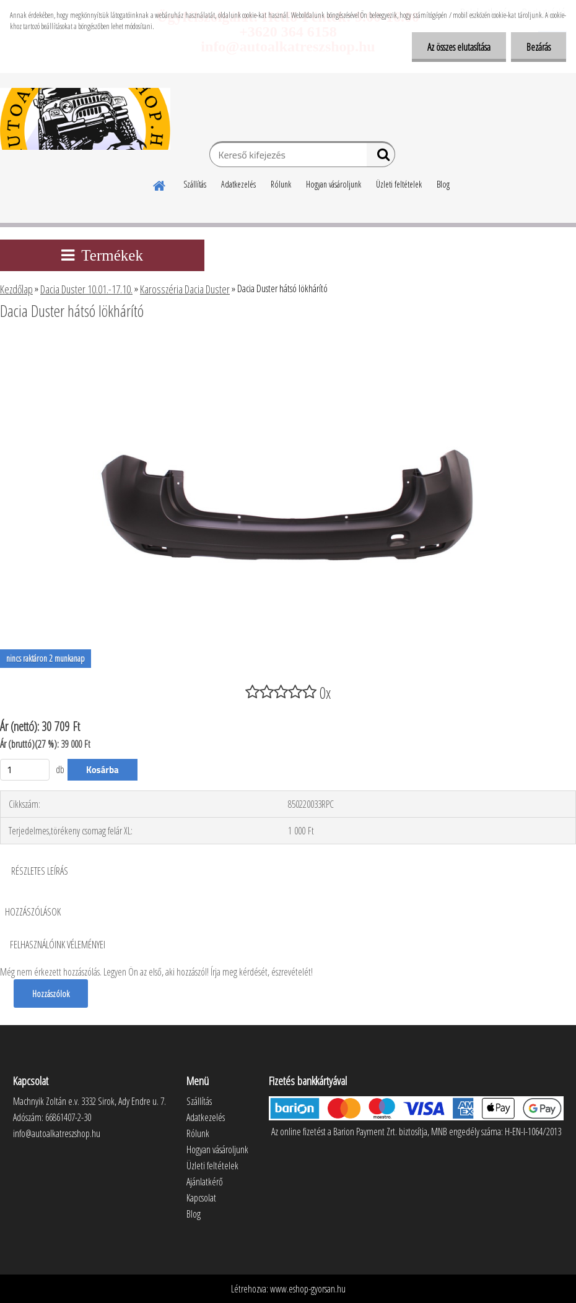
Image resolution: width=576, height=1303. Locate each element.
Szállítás (194, 184)
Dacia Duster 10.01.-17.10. (86, 289)
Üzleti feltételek (399, 184)
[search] (381, 157)
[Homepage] (160, 184)
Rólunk (281, 184)
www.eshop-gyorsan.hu (308, 1289)
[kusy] (25, 770)
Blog (443, 184)
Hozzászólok (50, 993)
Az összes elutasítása (459, 47)
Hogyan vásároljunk (333, 184)
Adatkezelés (238, 184)
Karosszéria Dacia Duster (185, 289)
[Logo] (85, 119)
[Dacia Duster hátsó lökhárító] (288, 345)
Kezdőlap (16, 289)
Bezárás (538, 47)
